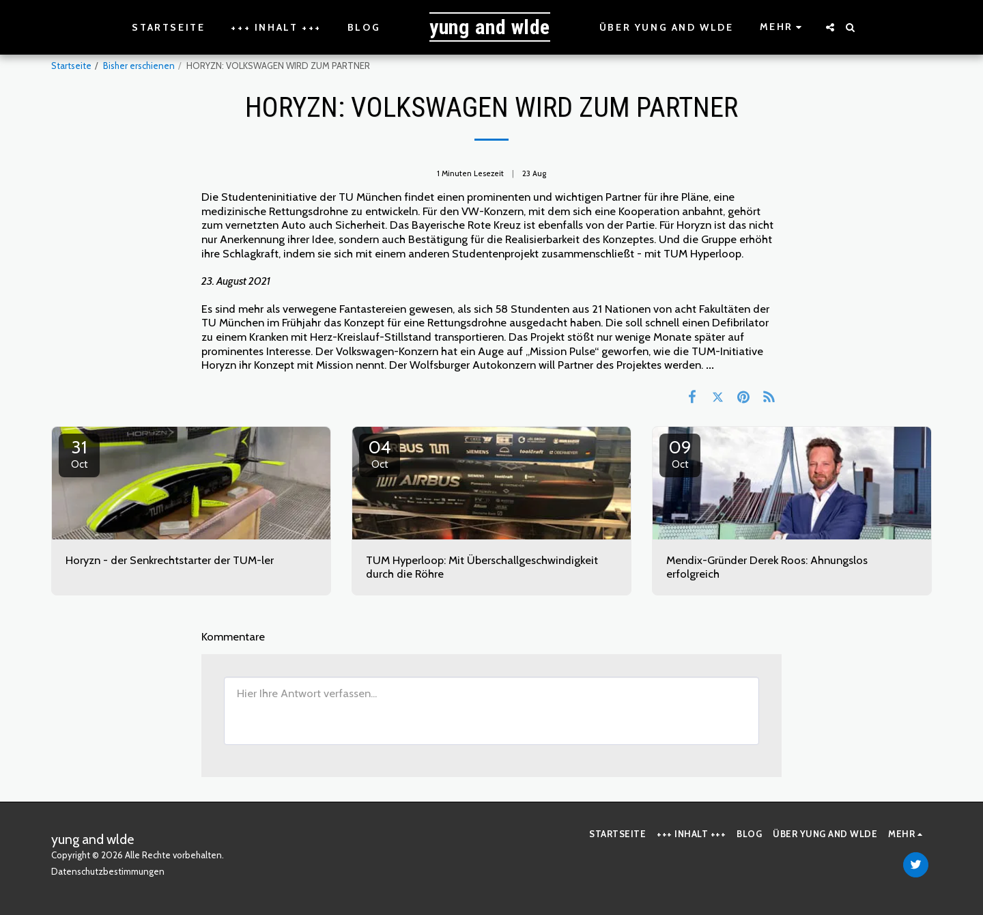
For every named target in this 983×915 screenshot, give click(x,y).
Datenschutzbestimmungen (108, 871)
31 (79, 453)
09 (679, 453)
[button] (830, 27)
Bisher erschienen (139, 65)
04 (379, 453)
